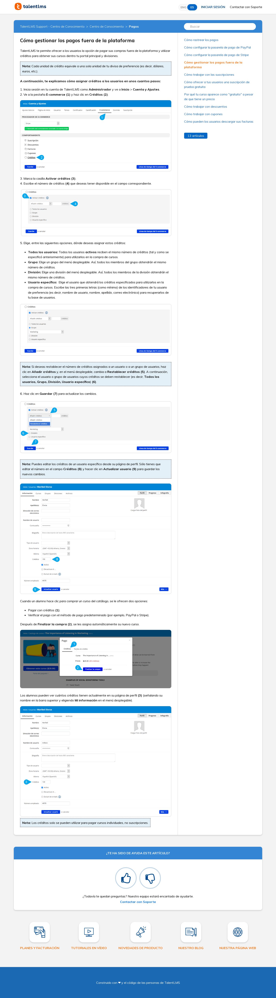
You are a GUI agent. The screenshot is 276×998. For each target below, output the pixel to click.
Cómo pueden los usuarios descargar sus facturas (218, 121)
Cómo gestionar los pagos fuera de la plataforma (213, 64)
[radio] (126, 878)
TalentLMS (172, 983)
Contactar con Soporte (246, 7)
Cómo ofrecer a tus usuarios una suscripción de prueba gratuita (217, 84)
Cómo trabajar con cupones (203, 114)
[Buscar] (220, 26)
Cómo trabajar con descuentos (205, 106)
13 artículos (195, 136)
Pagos (134, 26)
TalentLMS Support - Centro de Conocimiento (52, 26)
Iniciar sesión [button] (213, 7)
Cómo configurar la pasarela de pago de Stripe (216, 55)
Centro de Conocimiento (107, 26)
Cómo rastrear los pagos (201, 40)
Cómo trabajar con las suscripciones (209, 75)
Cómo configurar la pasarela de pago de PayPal (217, 47)
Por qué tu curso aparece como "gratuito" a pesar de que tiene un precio (218, 96)
